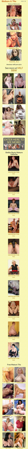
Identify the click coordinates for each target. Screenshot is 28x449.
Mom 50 (8, 375)
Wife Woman (20, 440)
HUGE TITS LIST (20, 391)
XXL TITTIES (8, 440)
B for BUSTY (20, 408)
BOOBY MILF (20, 424)
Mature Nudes (8, 408)
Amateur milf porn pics (13, 173)
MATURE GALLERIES (8, 391)
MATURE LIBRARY (8, 424)
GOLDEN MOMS (20, 375)
